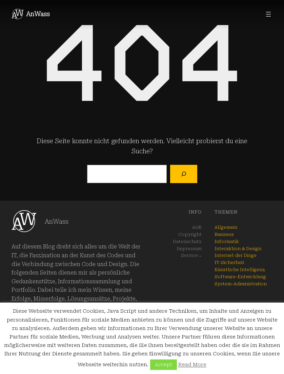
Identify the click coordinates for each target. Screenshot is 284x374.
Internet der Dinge (236, 255)
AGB (197, 227)
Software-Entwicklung (240, 276)
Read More (192, 364)
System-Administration (241, 283)
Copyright (190, 234)
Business (224, 234)
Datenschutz (187, 241)
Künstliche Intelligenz (240, 269)
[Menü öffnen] (268, 14)
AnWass (38, 14)
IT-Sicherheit (229, 262)
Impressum (189, 248)
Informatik (227, 241)
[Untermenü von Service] (200, 256)
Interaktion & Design (238, 248)
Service (189, 255)
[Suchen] (183, 174)
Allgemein (226, 227)
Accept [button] (163, 364)
